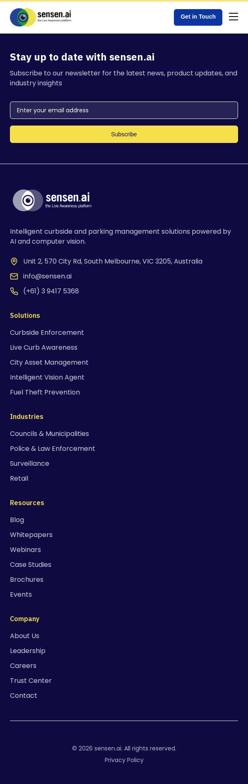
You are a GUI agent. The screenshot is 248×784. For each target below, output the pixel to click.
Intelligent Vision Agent (47, 377)
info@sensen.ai (47, 276)
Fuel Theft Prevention (45, 392)
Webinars (25, 549)
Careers (23, 665)
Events (21, 594)
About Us (24, 636)
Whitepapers (31, 535)
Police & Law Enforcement (52, 448)
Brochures (26, 579)
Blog (17, 520)
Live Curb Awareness (43, 347)
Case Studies (30, 564)
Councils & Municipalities (49, 433)
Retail (19, 478)
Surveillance (29, 463)
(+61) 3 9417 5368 (51, 291)
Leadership (28, 651)
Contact (23, 695)
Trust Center (31, 680)
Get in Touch (198, 16)
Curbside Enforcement (47, 332)
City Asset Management (49, 362)
